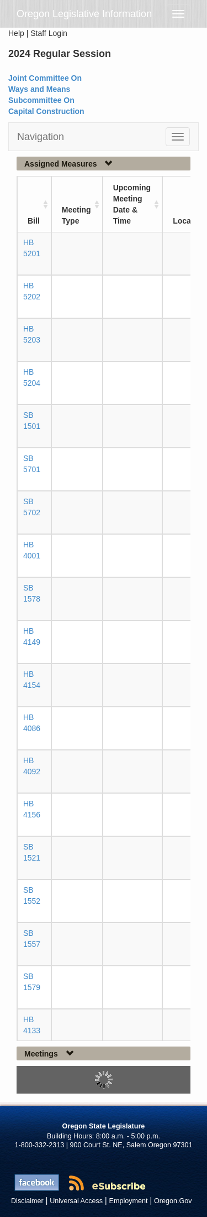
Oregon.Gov (173, 1201)
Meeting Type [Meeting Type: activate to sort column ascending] (76, 215)
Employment (128, 1201)
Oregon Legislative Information (84, 13)
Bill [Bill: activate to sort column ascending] (34, 220)
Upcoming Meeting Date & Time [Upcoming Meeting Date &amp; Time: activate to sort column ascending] (132, 204)
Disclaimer (27, 1201)
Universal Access (76, 1201)
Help (16, 33)
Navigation (40, 136)
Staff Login (48, 33)
